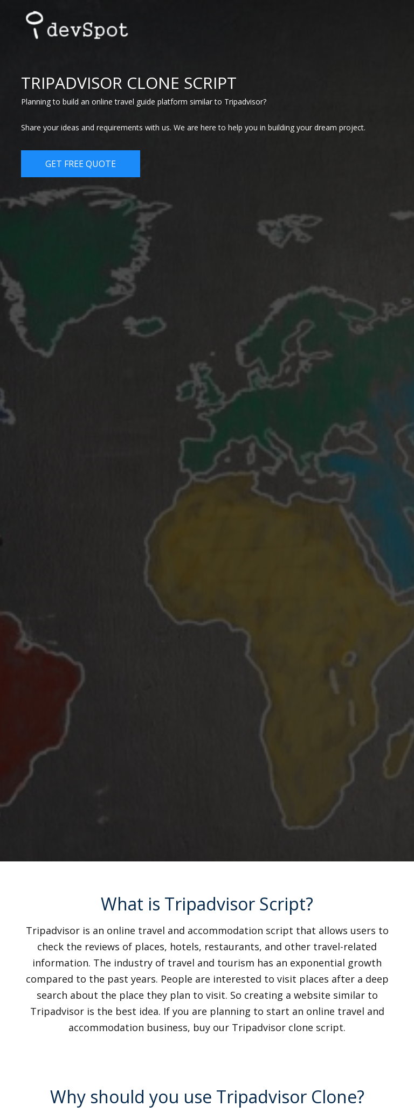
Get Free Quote (80, 164)
